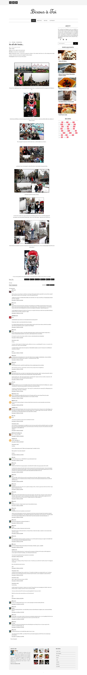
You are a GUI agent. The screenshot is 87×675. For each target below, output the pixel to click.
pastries (73, 133)
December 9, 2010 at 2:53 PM (17, 517)
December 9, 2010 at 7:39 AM (17, 369)
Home (33, 20)
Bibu (13, 544)
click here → (60, 37)
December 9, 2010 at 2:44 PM (17, 489)
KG (12, 415)
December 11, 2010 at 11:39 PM (18, 636)
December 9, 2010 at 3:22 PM (17, 547)
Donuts (65, 126)
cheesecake (65, 124)
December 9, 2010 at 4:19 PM (17, 575)
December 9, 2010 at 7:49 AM (17, 391)
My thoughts (60, 133)
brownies (70, 122)
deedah (13, 438)
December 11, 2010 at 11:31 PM (18, 612)
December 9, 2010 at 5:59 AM (17, 327)
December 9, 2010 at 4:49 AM (17, 300)
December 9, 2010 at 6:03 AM (17, 337)
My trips (67, 133)
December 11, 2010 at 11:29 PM (18, 604)
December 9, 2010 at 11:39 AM (17, 454)
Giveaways (71, 126)
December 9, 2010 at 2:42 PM (17, 481)
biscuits (60, 122)
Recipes (45, 20)
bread (65, 122)
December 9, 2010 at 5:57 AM (17, 313)
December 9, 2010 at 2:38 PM (17, 472)
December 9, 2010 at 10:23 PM (17, 598)
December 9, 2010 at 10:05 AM (17, 441)
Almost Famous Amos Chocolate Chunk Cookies (67, 75)
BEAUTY (13, 400)
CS (12, 382)
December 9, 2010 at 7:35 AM (17, 359)
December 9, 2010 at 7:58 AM (17, 398)
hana (13, 355)
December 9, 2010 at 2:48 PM (17, 505)
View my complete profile (15, 663)
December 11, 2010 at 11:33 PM (18, 619)
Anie (13, 289)
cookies (72, 124)
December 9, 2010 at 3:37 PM (17, 556)
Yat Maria (14, 315)
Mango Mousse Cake (64, 88)
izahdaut (13, 407)
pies (64, 135)
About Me (39, 20)
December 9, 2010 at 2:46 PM (17, 498)
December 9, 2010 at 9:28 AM (17, 430)
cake (59, 124)
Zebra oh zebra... (63, 61)
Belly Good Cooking (16, 432)
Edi (12, 457)
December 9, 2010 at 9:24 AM (17, 421)
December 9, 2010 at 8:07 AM (17, 405)
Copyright (52, 20)
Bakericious (14, 393)
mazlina (13, 549)
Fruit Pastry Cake (63, 114)
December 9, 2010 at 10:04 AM (17, 436)
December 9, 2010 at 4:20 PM (17, 580)
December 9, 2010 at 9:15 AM (17, 413)
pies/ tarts (70, 135)
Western (65, 137)
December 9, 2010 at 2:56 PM (17, 533)
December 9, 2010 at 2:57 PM (17, 541)
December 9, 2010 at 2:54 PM (17, 523)
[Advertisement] (31, 33)
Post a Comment (14, 638)
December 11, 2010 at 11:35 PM (18, 627)
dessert (60, 126)
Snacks (60, 137)
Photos (60, 135)
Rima (13, 302)
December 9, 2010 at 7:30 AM (17, 352)
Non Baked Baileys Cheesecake (66, 101)
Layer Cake (58, 651)
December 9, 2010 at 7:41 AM (17, 379)
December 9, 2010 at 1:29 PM (17, 460)
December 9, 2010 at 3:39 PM (17, 568)
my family (58, 666)
